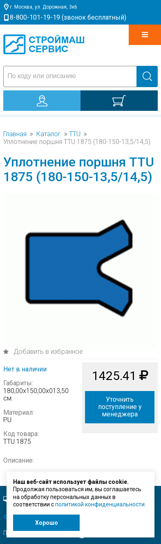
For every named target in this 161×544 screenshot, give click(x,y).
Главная (15, 134)
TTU (74, 134)
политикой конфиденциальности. (100, 504)
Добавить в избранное (47, 351)
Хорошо (46, 522)
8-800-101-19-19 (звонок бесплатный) (68, 17)
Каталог (48, 134)
